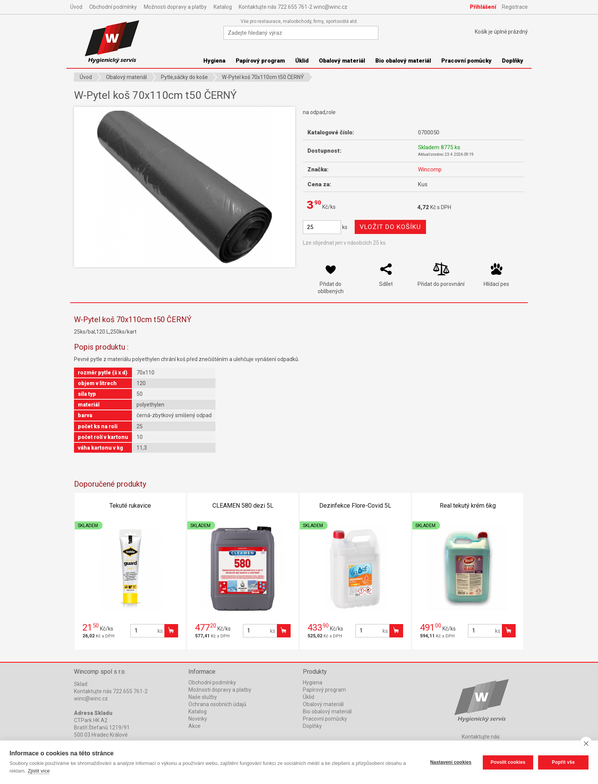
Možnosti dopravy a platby (175, 7)
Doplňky (512, 60)
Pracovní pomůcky (466, 60)
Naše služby (202, 697)
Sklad (80, 684)
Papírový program (260, 60)
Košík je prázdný (501, 32)
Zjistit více (39, 771)
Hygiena (214, 60)
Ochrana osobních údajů (217, 704)
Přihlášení (483, 7)
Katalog (223, 7)
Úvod (76, 7)
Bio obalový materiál (403, 60)
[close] (586, 743)
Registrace (515, 7)
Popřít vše (563, 762)
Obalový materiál (342, 60)
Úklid (302, 60)
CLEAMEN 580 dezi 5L (242, 505)
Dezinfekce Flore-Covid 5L (355, 505)
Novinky (197, 719)
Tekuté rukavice (130, 505)
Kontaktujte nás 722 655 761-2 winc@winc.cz (293, 7)
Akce (194, 726)
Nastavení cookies (450, 762)
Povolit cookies (507, 762)
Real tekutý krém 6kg (468, 505)
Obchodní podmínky (113, 7)
